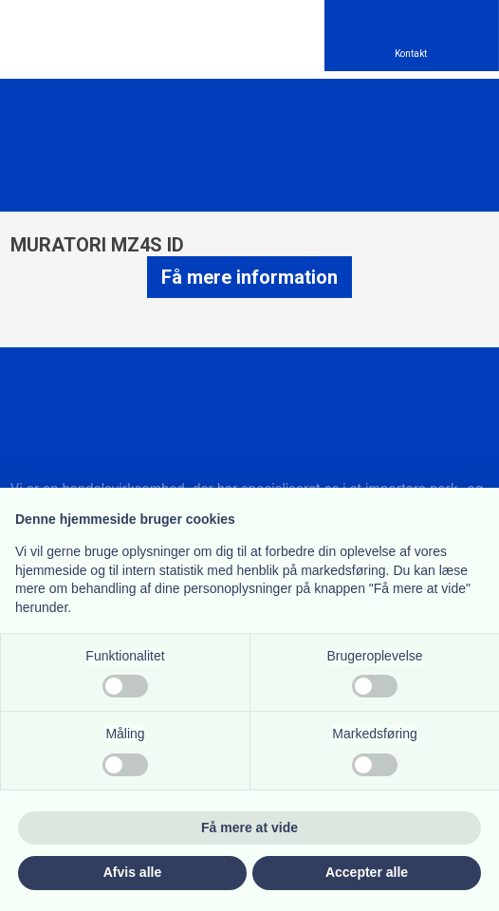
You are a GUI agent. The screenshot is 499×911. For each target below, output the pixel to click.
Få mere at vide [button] (249, 827)
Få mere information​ (249, 277)
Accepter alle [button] (366, 872)
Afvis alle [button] (132, 872)
